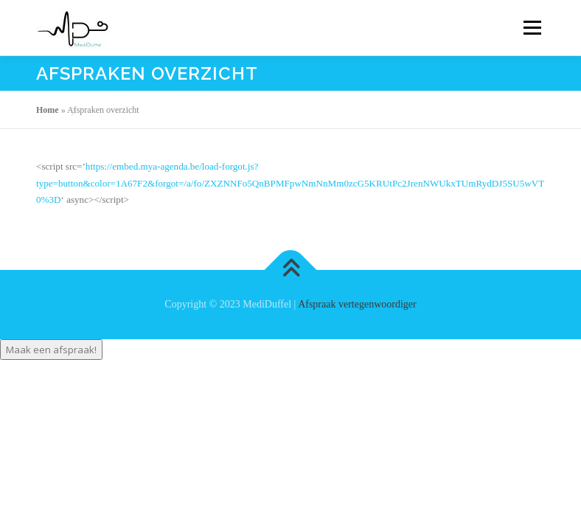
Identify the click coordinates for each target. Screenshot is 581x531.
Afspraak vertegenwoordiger (357, 304)
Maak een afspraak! (51, 349)
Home (47, 110)
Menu (530, 27)
